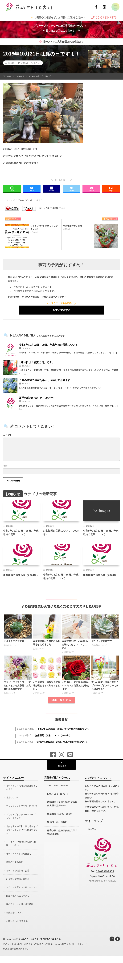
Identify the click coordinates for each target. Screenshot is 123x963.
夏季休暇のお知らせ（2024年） (37, 397)
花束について (13, 799)
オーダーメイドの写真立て (19, 858)
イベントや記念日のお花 (18, 875)
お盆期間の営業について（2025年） (59, 533)
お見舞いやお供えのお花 (18, 883)
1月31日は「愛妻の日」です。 (36, 362)
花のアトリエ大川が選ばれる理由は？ (61, 41)
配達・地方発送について (18, 903)
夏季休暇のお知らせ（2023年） (101, 578)
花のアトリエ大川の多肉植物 (20, 911)
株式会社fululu (110, 883)
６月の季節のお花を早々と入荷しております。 (46, 380)
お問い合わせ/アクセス (17, 928)
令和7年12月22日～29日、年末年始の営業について (21, 533)
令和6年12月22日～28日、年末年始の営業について (101, 533)
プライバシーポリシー (75, 951)
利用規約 (7, 955)
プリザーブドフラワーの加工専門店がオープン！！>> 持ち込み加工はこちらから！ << (61, 28)
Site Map (92, 831)
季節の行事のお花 (15, 866)
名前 (5, 465)
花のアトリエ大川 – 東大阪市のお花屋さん (43, 946)
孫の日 (36, 63)
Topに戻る (61, 768)
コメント (7, 435)
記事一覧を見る (61, 702)
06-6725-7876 (61, 788)
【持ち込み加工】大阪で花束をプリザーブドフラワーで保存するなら (22, 834)
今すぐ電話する (61, 309)
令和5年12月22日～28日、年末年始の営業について (48, 344)
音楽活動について (15, 920)
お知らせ (25, 63)
